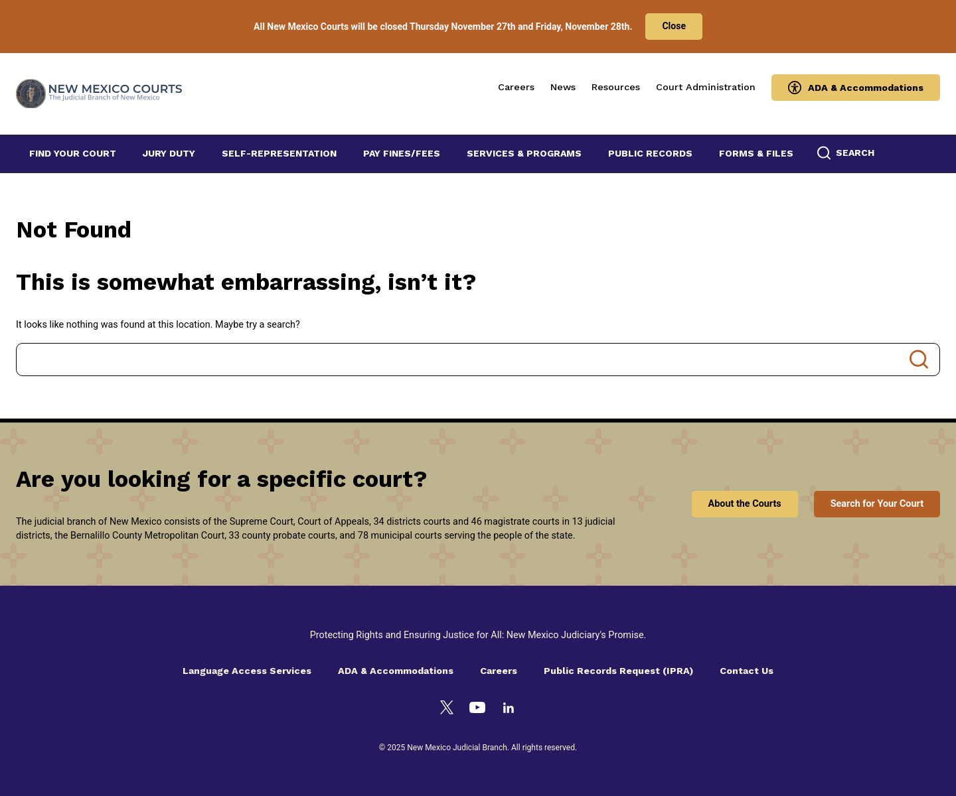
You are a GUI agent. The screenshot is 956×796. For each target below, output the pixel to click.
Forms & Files (756, 153)
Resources (616, 87)
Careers (516, 87)
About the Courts (744, 503)
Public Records (650, 153)
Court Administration (706, 87)
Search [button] (855, 152)
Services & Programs (524, 153)
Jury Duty (169, 153)
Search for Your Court (877, 503)
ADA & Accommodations (865, 87)
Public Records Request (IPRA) (618, 670)
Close (674, 26)
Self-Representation (279, 153)
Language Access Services (247, 670)
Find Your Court (72, 153)
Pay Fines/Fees (401, 153)
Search (919, 359)
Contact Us (746, 670)
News (563, 87)
